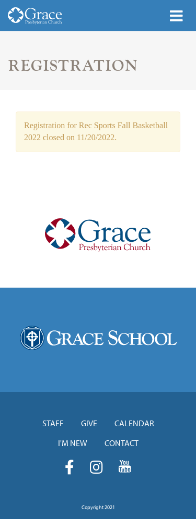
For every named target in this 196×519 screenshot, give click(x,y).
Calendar (134, 423)
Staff (53, 423)
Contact (122, 443)
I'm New (72, 443)
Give (89, 423)
